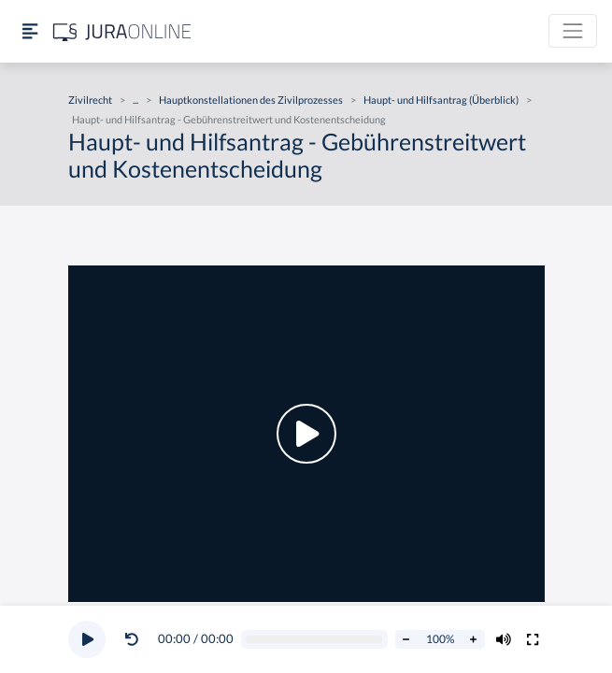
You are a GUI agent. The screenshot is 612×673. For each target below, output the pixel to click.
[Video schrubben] (314, 640)
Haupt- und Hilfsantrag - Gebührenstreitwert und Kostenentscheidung (229, 119)
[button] (135, 639)
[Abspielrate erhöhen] (474, 639)
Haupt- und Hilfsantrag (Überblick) (441, 99)
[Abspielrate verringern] (406, 639)
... (135, 99)
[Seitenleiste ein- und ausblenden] (30, 31)
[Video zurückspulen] (131, 639)
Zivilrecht (90, 99)
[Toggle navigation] (572, 31)
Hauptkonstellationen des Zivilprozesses (251, 99)
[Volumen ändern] (503, 639)
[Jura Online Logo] (122, 31)
